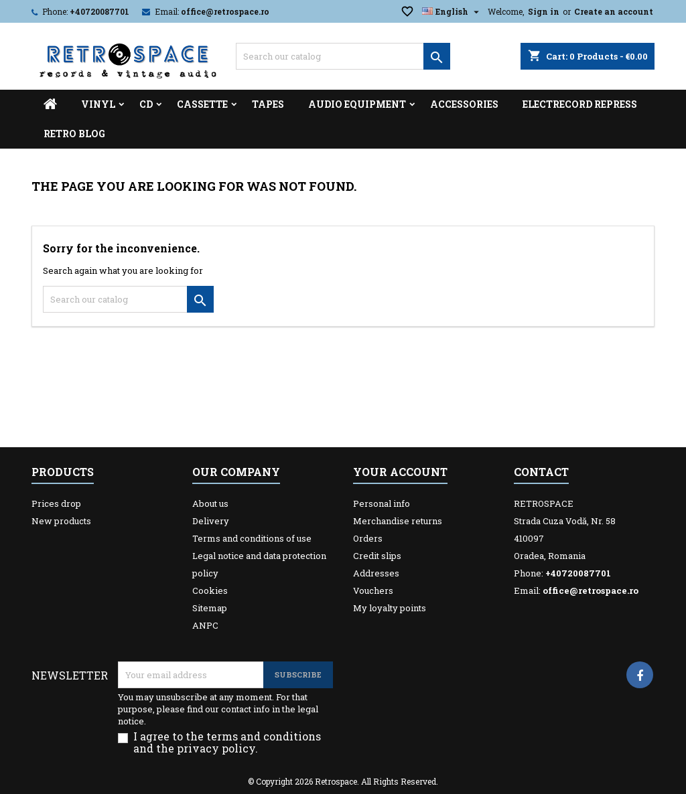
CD (146, 104)
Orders (368, 538)
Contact (541, 472)
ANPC (205, 625)
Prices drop (56, 503)
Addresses (376, 573)
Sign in (543, 11)
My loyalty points (389, 608)
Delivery (210, 521)
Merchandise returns (397, 521)
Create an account (613, 11)
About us (210, 503)
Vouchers (373, 590)
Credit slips (377, 556)
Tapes (268, 104)
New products (61, 521)
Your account (400, 472)
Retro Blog (74, 133)
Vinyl (98, 104)
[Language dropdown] (452, 11)
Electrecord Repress (580, 104)
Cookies (210, 590)
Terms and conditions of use (252, 538)
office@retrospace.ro (225, 11)
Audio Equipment (357, 104)
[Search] (343, 56)
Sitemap (209, 608)
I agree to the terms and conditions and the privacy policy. (227, 742)
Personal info (381, 503)
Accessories (464, 104)
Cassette (202, 104)
